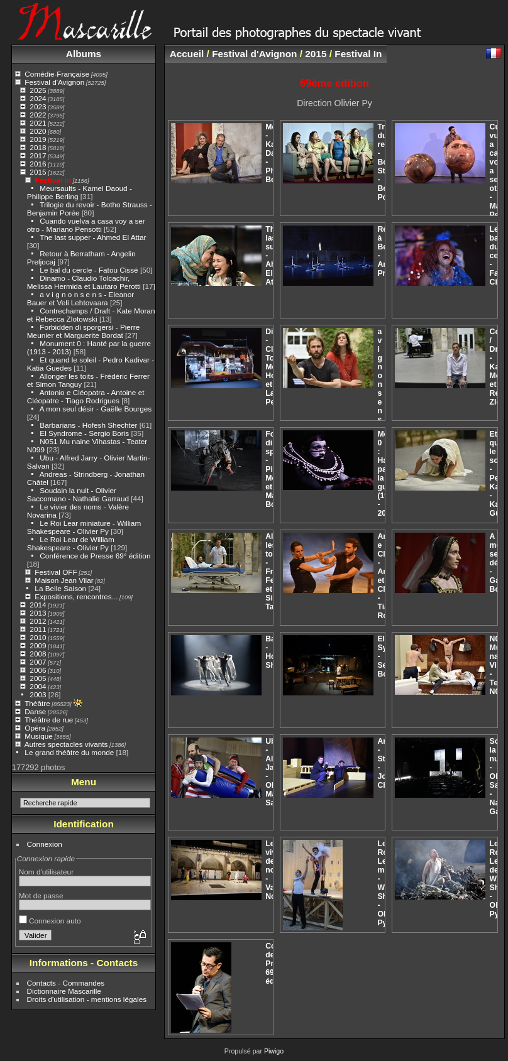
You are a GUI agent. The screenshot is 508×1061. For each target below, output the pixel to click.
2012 (38, 621)
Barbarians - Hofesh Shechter (88, 425)
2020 (38, 131)
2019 (38, 139)
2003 (38, 694)
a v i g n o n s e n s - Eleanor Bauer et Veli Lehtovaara (80, 298)
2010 (38, 637)
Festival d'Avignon (54, 82)
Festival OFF (56, 572)
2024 (38, 98)
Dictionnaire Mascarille (64, 991)
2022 (38, 115)
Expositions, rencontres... (76, 596)
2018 (38, 147)
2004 (38, 686)
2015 (38, 172)
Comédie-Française (57, 74)
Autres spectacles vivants (66, 744)
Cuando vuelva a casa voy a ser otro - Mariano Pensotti (86, 225)
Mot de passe (41, 895)
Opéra (35, 728)
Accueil (187, 53)
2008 (38, 654)
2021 (38, 123)
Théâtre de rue (49, 719)
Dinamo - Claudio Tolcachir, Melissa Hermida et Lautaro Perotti (84, 282)
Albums (83, 53)
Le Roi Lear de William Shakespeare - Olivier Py (70, 543)
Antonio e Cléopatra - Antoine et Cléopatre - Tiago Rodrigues (86, 396)
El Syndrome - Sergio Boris (84, 433)
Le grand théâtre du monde (69, 752)
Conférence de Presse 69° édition (95, 556)
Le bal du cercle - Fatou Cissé (89, 270)
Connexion (44, 844)
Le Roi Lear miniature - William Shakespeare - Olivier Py (84, 527)
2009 (38, 645)
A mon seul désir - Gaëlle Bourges (96, 409)
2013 (38, 613)
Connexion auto (50, 921)
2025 (38, 90)
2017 (38, 155)
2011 (38, 629)
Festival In (53, 180)
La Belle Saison (60, 588)
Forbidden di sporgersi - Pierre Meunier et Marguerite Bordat (83, 331)
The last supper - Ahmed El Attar (93, 237)
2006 (38, 670)
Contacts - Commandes (66, 983)
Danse (35, 711)
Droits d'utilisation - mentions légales (87, 999)
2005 (38, 678)
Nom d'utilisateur (46, 872)
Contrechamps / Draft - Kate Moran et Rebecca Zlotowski (91, 315)
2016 (38, 164)
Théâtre (37, 703)
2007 (38, 662)
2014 (38, 605)
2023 (38, 106)
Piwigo (274, 1051)
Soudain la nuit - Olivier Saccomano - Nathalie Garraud (78, 494)
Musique (38, 736)
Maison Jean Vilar (64, 580)
